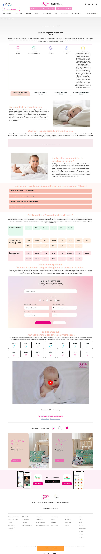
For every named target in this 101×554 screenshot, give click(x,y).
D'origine (54, 352)
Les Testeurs (64, 13)
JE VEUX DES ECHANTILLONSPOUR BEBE (50, 548)
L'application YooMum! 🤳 (91, 13)
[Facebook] (3, 5)
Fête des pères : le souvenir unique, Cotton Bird (42, 8)
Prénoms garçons (55, 459)
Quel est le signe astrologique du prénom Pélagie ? (22, 230)
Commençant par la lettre (30, 344)
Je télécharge (38, 523)
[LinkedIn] (8, 5)
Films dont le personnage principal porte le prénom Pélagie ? (24, 241)
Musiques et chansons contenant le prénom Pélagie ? (23, 236)
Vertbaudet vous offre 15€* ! (64, 8)
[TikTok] (11, 5)
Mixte (58, 340)
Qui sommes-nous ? (76, 13)
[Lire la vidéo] (50, 422)
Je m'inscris (16, 500)
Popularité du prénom (40, 93)
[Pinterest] (67, 468)
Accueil (2, 18)
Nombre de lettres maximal (58, 344)
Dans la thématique (29, 352)
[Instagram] (5, 5)
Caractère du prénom (61, 93)
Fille (43, 340)
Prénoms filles (45, 459)
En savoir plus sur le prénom (81, 93)
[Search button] (85, 4)
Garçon (50, 340)
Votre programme (7, 13)
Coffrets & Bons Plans (11, 9)
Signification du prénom (20, 93)
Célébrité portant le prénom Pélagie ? (19, 247)
